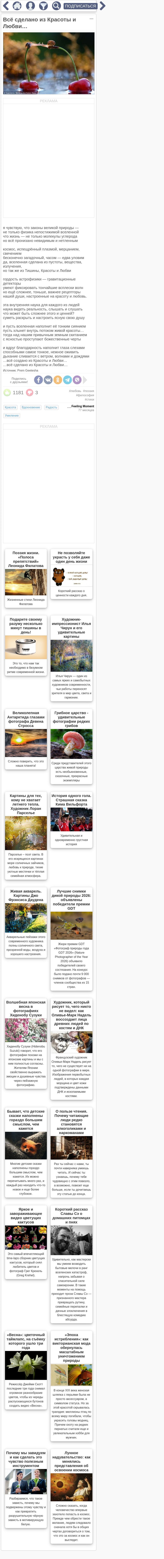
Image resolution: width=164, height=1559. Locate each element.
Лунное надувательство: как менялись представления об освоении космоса (71, 1461)
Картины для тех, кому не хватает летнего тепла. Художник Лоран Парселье (26, 804)
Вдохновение (31, 407)
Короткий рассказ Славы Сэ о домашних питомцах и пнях (71, 1215)
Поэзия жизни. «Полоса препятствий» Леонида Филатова (25, 559)
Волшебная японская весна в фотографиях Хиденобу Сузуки (26, 1008)
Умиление (12, 415)
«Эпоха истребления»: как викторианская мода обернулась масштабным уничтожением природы (71, 1348)
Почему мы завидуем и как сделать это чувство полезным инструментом (26, 1459)
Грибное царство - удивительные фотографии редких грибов (71, 719)
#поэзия (88, 391)
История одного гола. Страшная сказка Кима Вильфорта (71, 800)
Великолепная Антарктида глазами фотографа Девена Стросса (26, 719)
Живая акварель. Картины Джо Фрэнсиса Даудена (26, 895)
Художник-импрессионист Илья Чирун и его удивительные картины (71, 628)
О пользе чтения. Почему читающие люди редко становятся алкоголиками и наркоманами (71, 1122)
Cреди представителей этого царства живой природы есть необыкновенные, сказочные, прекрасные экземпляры (71, 772)
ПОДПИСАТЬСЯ (80, 6)
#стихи (89, 399)
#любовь (75, 391)
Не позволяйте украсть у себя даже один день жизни (71, 557)
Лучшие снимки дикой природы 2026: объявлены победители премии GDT (71, 899)
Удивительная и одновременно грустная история (71, 840)
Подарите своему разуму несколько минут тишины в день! (25, 625)
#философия (85, 395)
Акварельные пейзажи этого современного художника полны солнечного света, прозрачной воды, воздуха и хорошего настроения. (26, 945)
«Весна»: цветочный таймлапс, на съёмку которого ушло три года (26, 1341)
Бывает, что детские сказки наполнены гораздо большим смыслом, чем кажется (25, 1120)
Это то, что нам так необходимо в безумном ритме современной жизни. (26, 668)
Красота (10, 407)
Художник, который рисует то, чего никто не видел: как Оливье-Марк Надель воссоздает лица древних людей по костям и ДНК (71, 1015)
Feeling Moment (82, 406)
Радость (51, 407)
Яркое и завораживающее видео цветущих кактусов (26, 1215)
